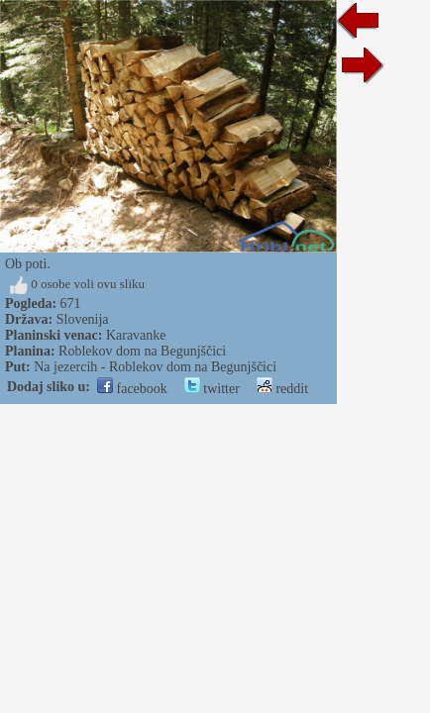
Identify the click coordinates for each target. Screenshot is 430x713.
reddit (282, 388)
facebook (132, 388)
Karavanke (136, 335)
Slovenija (82, 319)
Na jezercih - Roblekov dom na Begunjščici (155, 366)
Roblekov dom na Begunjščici (142, 351)
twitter (212, 388)
